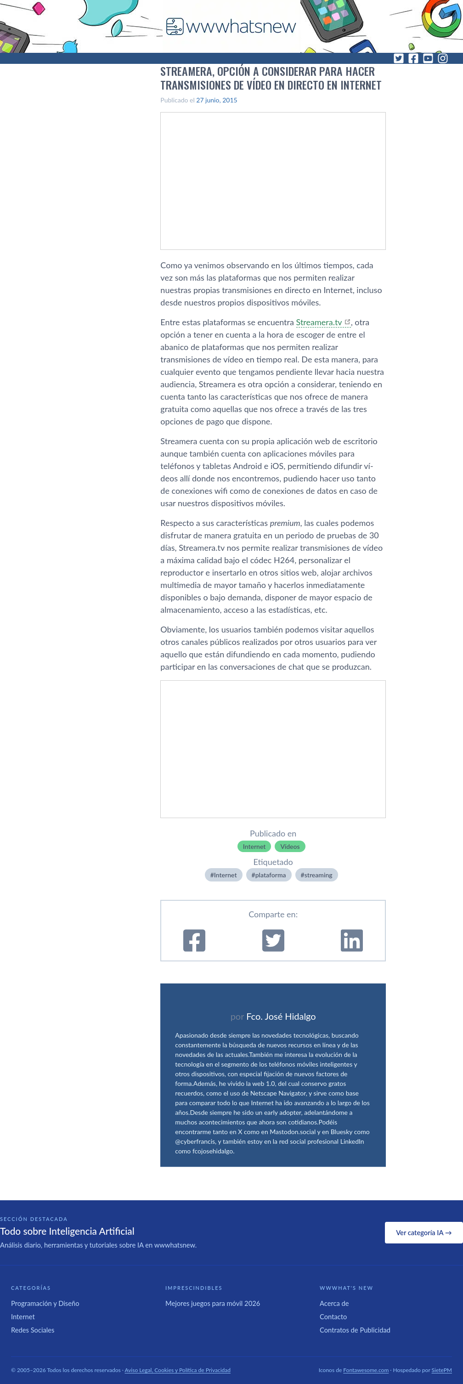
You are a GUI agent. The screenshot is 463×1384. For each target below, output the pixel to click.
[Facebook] (413, 58)
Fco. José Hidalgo (281, 1016)
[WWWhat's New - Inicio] (231, 26)
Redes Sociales (32, 1330)
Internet (254, 846)
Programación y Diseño (45, 1303)
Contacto (333, 1316)
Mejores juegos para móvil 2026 (212, 1303)
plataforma (270, 875)
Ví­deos (289, 846)
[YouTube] (428, 58)
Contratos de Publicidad (355, 1330)
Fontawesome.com (366, 1370)
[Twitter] (398, 58)
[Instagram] (442, 58)
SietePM (442, 1370)
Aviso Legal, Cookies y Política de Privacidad (178, 1370)
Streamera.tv (319, 322)
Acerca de (334, 1303)
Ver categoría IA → (424, 1232)
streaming (319, 875)
